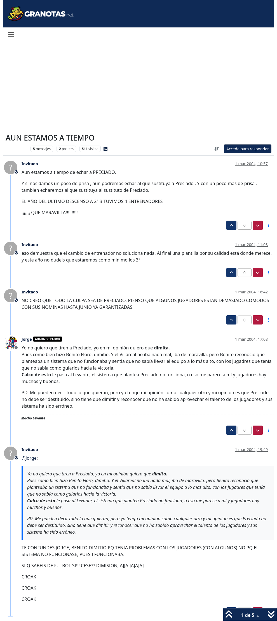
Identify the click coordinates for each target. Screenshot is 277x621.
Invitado (30, 163)
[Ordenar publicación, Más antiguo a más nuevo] (217, 148)
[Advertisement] (138, 87)
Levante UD (16, 148)
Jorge (27, 339)
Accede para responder (247, 148)
